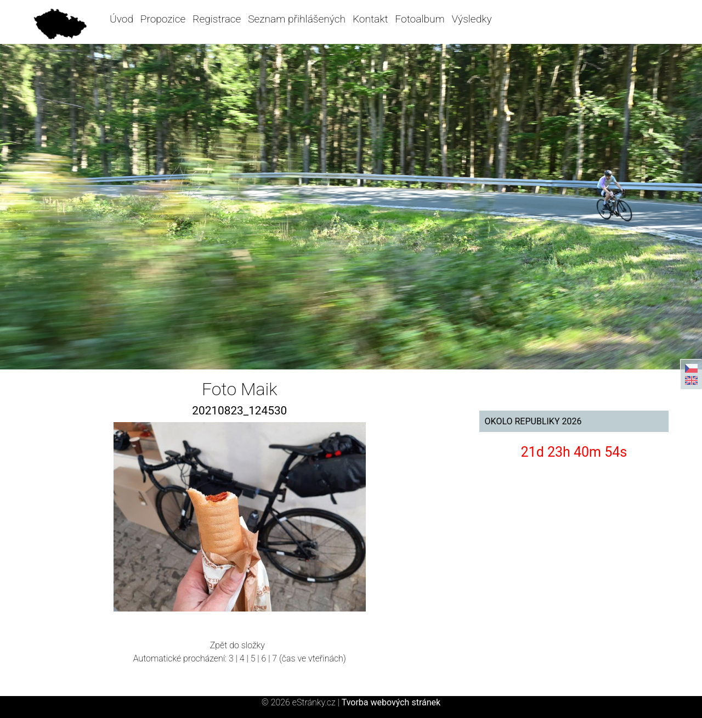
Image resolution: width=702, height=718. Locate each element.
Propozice (162, 19)
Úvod (121, 19)
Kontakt (370, 19)
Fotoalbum (419, 19)
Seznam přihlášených (297, 19)
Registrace (217, 19)
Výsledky (472, 19)
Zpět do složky (237, 645)
